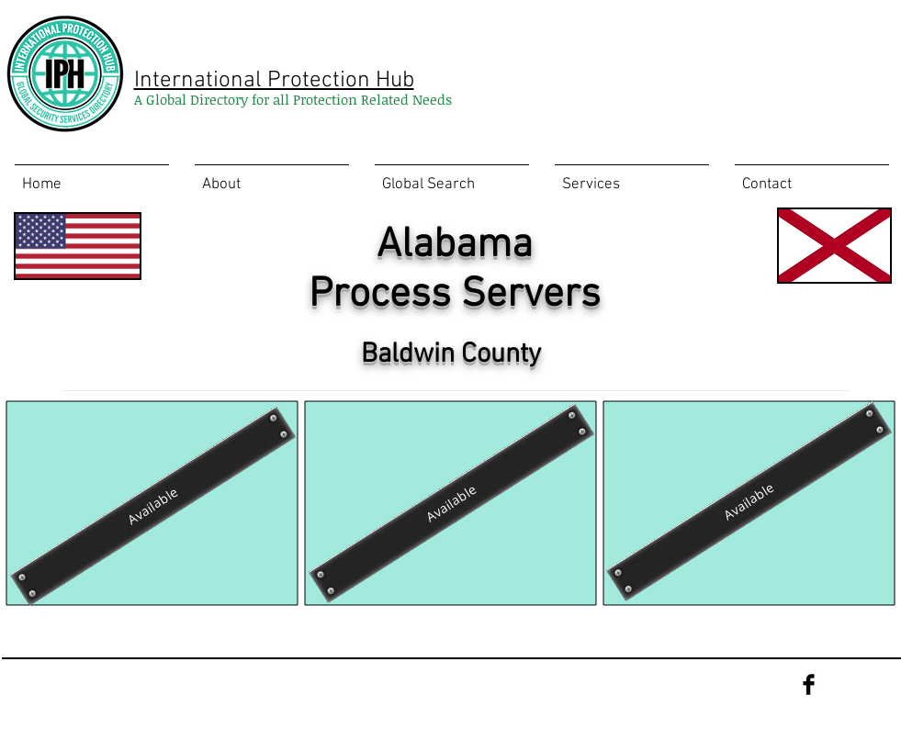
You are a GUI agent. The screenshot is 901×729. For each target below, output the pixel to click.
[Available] (450, 502)
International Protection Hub (274, 81)
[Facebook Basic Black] (808, 684)
